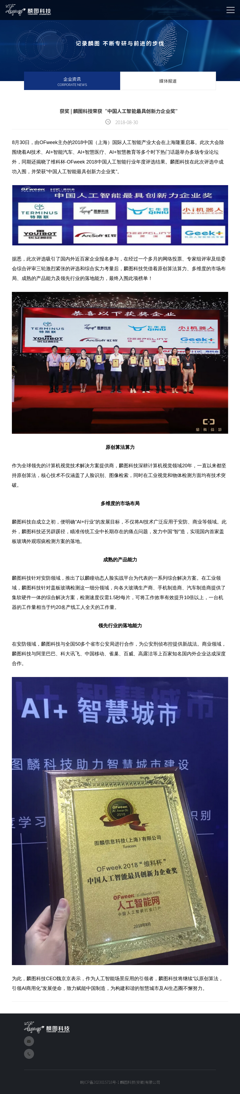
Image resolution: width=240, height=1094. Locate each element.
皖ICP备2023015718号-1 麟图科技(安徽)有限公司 (120, 1082)
